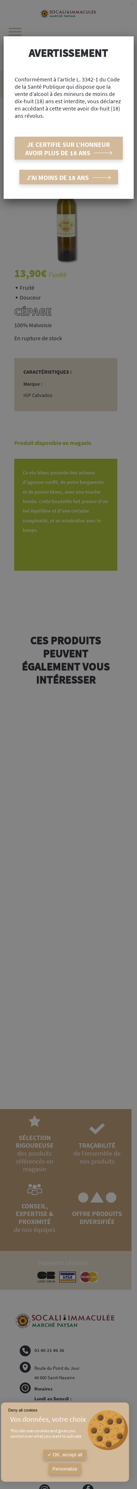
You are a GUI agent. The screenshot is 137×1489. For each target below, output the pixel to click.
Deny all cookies (23, 1410)
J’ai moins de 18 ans (58, 177)
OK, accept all (65, 1454)
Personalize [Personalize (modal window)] (65, 1469)
